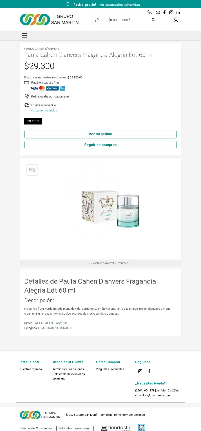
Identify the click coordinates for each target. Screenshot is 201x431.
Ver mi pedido (100, 134)
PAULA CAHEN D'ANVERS (50, 323)
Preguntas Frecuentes (110, 369)
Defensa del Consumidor (36, 428)
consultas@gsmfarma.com (153, 395)
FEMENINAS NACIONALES (55, 328)
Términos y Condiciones (68, 369)
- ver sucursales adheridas (102, 4)
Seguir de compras (100, 145)
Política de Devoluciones (69, 374)
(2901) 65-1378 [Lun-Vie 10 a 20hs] (157, 390)
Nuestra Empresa (31, 369)
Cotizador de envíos (44, 110)
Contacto (59, 379)
